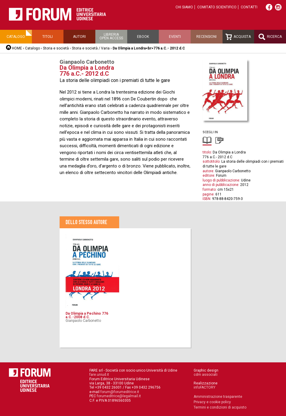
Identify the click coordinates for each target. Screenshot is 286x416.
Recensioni (206, 37)
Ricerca (270, 37)
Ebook (143, 37)
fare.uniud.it (99, 374)
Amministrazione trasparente (218, 397)
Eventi (175, 37)
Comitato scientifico (217, 7)
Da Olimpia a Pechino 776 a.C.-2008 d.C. (87, 315)
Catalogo (16, 37)
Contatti (249, 7)
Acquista (238, 37)
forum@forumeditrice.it (119, 392)
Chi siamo (184, 7)
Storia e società (56, 48)
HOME (17, 48)
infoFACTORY (204, 387)
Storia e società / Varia (91, 48)
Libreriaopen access (111, 36)
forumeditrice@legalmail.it (119, 396)
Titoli (47, 37)
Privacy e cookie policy (212, 402)
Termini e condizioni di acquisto (220, 407)
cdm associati (205, 374)
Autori (79, 37)
